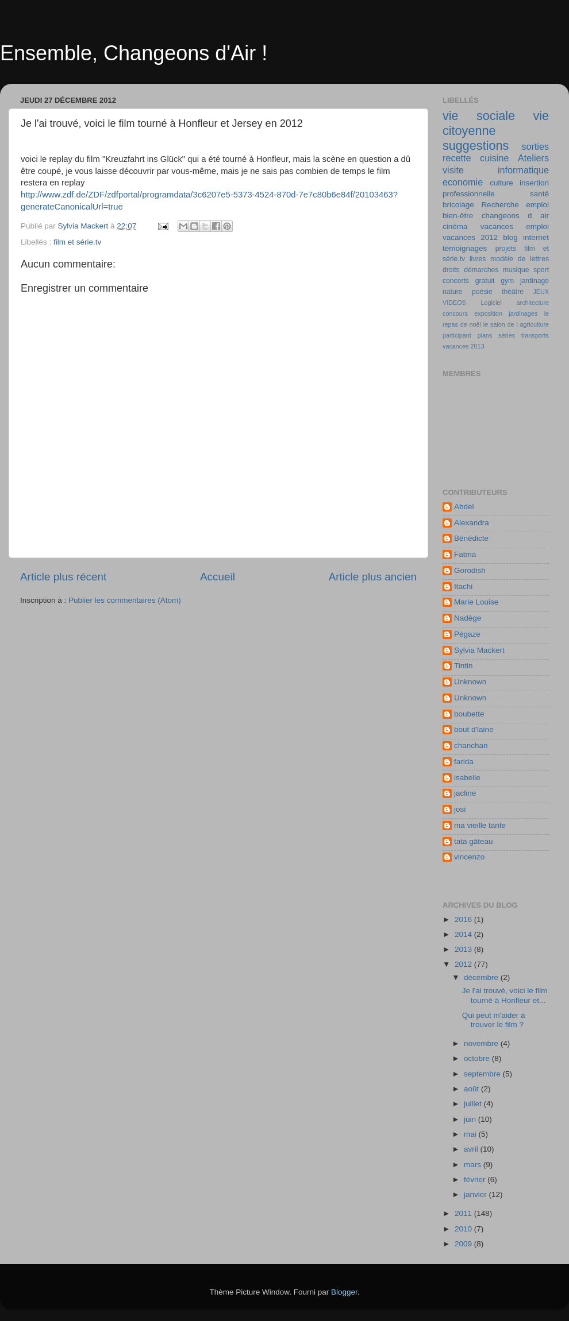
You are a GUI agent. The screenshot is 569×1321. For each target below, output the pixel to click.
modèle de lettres (519, 259)
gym (507, 281)
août (472, 1088)
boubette (469, 714)
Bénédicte (471, 538)
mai (471, 1134)
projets (505, 249)
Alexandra (471, 522)
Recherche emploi (515, 204)
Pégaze (467, 634)
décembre (482, 977)
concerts (456, 281)
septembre (483, 1074)
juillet (474, 1103)
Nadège (467, 618)
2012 (464, 964)
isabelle (467, 777)
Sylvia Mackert (479, 650)
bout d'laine (474, 729)
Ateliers (533, 158)
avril (472, 1149)
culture (501, 183)
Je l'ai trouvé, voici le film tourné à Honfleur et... (505, 995)
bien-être (458, 215)
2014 (464, 934)
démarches (481, 270)
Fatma (465, 554)
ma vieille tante (480, 825)
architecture (533, 302)
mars (473, 1164)
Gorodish (470, 570)
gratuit (485, 281)
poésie (482, 292)
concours (455, 313)
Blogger (344, 1292)
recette (457, 158)
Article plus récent (63, 577)
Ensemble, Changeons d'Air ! (133, 53)
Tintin (463, 665)
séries (506, 335)
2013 (464, 949)
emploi (537, 226)
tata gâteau (473, 841)
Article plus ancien (373, 577)
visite (453, 170)
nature (452, 292)
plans (485, 335)
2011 (464, 1213)
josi (460, 809)
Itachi (463, 586)
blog (510, 237)
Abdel (464, 506)
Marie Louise (476, 602)
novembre (482, 1043)
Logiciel (491, 302)
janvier (476, 1194)
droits (451, 270)
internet (536, 237)
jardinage (534, 281)
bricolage (458, 204)
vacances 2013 (464, 346)
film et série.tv (77, 242)
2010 (464, 1229)
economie (463, 182)
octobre (478, 1058)
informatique (523, 170)
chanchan (471, 745)
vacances (496, 226)
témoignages (465, 248)
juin (471, 1119)
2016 (464, 919)
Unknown (470, 681)
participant (457, 335)
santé (539, 193)
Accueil (217, 577)
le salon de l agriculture (516, 324)
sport (541, 270)
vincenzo (469, 857)
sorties (535, 146)
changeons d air (515, 215)
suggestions (476, 145)
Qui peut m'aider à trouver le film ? (493, 1020)
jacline (465, 793)
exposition (488, 313)
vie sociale (479, 116)
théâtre (513, 292)
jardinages (523, 313)
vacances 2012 (470, 237)
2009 (464, 1243)
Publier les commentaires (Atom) (124, 600)
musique (516, 270)
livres (478, 259)
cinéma (455, 226)
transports (535, 335)
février (475, 1179)
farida (464, 761)
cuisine (494, 158)
